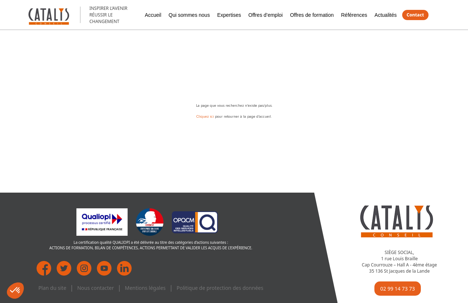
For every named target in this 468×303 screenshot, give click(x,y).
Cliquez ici (205, 116)
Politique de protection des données (220, 287)
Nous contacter (95, 287)
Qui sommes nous (189, 15)
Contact (415, 15)
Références (354, 15)
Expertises (229, 15)
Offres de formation (312, 15)
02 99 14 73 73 (397, 288)
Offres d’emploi (265, 15)
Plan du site (52, 287)
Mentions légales (145, 287)
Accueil (153, 15)
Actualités (385, 15)
